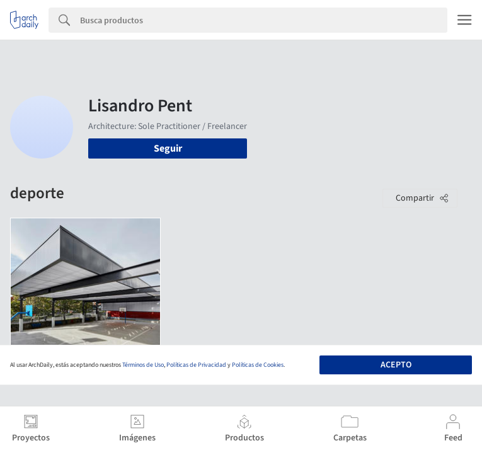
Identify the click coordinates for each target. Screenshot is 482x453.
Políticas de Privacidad (196, 365)
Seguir (168, 148)
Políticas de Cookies (258, 365)
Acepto (396, 365)
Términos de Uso (143, 365)
